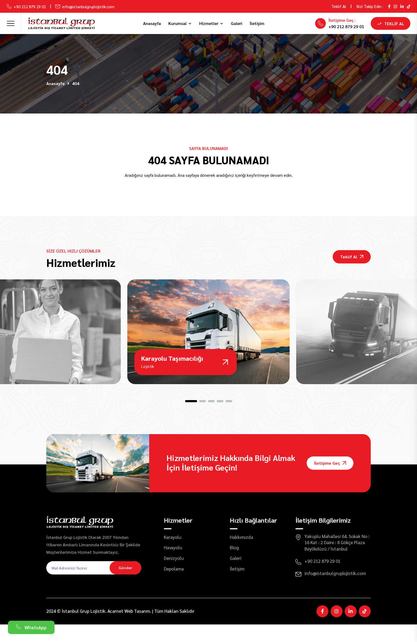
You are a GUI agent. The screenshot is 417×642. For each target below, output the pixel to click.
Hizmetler (208, 23)
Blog (234, 565)
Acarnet (115, 629)
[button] (191, 419)
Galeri (236, 23)
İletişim (257, 23)
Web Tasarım (137, 629)
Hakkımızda (241, 554)
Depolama (174, 586)
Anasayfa (152, 23)
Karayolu (172, 554)
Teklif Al (338, 6)
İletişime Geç (330, 481)
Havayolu (173, 565)
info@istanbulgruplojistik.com (88, 6)
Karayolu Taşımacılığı (173, 374)
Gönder (125, 585)
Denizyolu (174, 576)
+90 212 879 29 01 (30, 6)
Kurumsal (177, 23)
